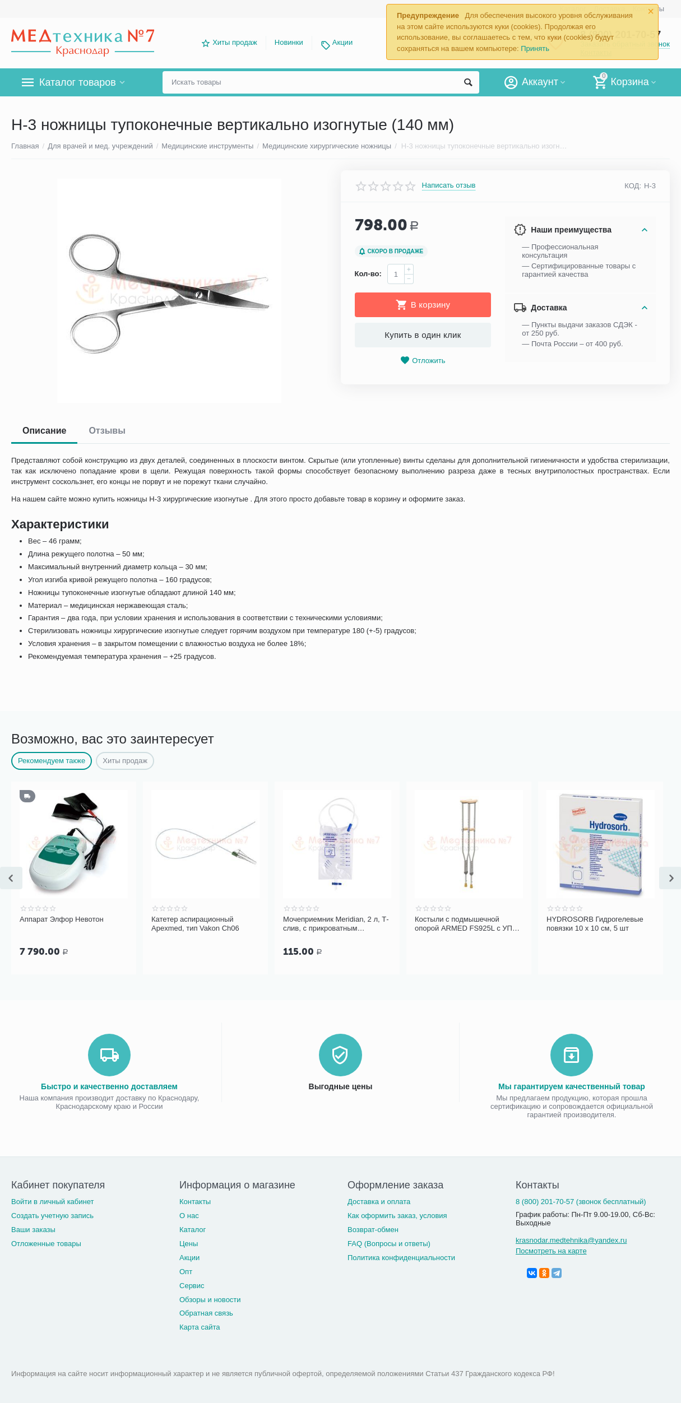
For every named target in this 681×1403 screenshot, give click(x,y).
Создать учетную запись (52, 1214)
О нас (189, 1214)
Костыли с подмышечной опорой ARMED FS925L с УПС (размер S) (466, 924)
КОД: (632, 186)
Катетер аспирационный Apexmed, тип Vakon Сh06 (195, 923)
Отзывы (107, 430)
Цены (188, 1242)
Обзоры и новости (210, 1298)
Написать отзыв (449, 185)
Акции (342, 42)
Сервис (192, 1284)
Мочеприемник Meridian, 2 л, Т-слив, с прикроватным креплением (336, 924)
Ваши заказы (33, 1228)
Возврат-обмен (373, 1228)
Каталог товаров (77, 82)
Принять (535, 48)
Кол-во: (368, 274)
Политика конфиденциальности (401, 1256)
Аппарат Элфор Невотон (62, 919)
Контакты (195, 1200)
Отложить (422, 360)
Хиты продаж (234, 42)
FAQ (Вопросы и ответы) (389, 1242)
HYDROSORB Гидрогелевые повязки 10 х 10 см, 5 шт (594, 923)
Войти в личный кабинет (52, 1200)
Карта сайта (199, 1326)
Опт (185, 1270)
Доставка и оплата (379, 1200)
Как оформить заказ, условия (397, 1214)
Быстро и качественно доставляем (109, 1085)
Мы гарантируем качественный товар (571, 1085)
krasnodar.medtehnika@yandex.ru (571, 1239)
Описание (44, 430)
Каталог (192, 1228)
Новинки (289, 42)
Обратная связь (206, 1312)
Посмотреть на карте (551, 1250)
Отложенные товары (46, 1242)
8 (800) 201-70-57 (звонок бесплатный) (581, 1200)
